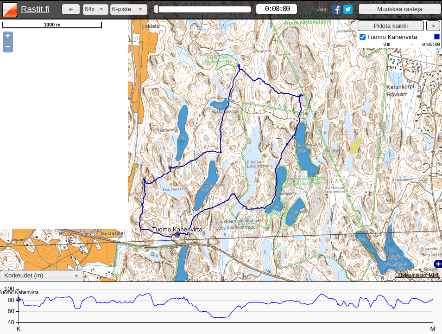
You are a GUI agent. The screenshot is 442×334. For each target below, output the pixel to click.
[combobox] (95, 9)
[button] (400, 9)
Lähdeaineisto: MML (417, 275)
